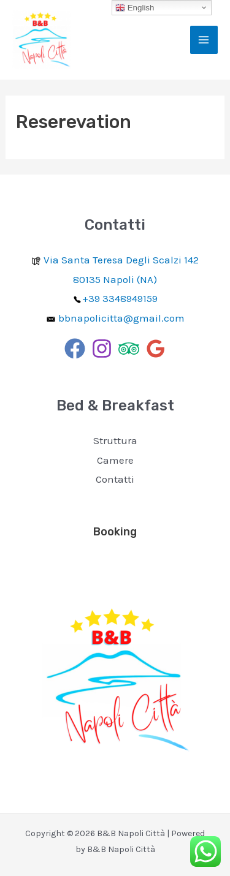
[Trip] (128, 348)
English (134, 8)
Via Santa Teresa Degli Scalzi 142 (115, 260)
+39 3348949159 (120, 298)
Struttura (115, 440)
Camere (115, 460)
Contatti (115, 479)
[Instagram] (101, 348)
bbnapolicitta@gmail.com (121, 318)
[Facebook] (74, 348)
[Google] (155, 348)
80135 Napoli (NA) (115, 279)
